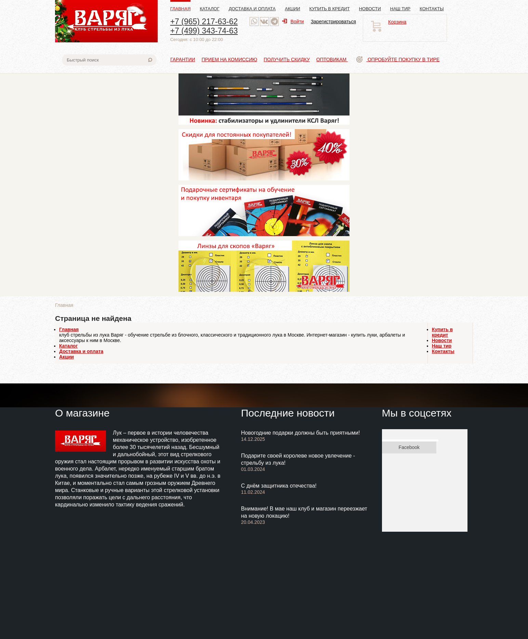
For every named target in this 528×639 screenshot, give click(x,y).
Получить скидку (287, 59)
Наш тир (400, 8)
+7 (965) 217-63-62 (204, 21)
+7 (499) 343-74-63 (204, 30)
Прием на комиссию (229, 59)
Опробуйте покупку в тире (397, 59)
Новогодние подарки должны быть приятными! (300, 433)
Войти (293, 21)
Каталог (209, 8)
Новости (370, 8)
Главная (180, 8)
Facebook (409, 447)
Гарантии (182, 59)
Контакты (432, 8)
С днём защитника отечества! (279, 486)
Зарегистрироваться (333, 21)
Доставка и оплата (252, 8)
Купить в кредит (329, 8)
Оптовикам (332, 59)
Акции (292, 8)
